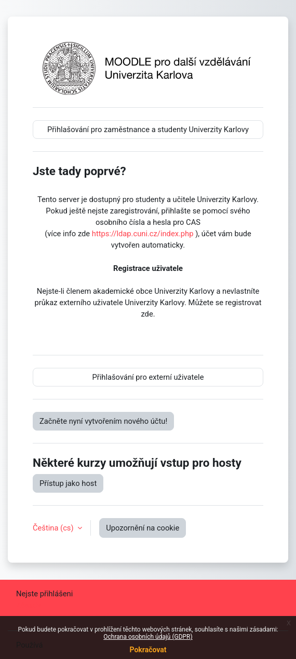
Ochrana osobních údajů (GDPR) (147, 636)
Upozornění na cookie (142, 528)
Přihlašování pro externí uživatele (148, 377)
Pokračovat (147, 650)
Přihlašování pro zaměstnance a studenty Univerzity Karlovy (148, 129)
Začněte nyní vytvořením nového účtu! (103, 421)
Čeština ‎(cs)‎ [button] (54, 528)
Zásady (28, 605)
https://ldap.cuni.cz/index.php (143, 233)
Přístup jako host (68, 483)
